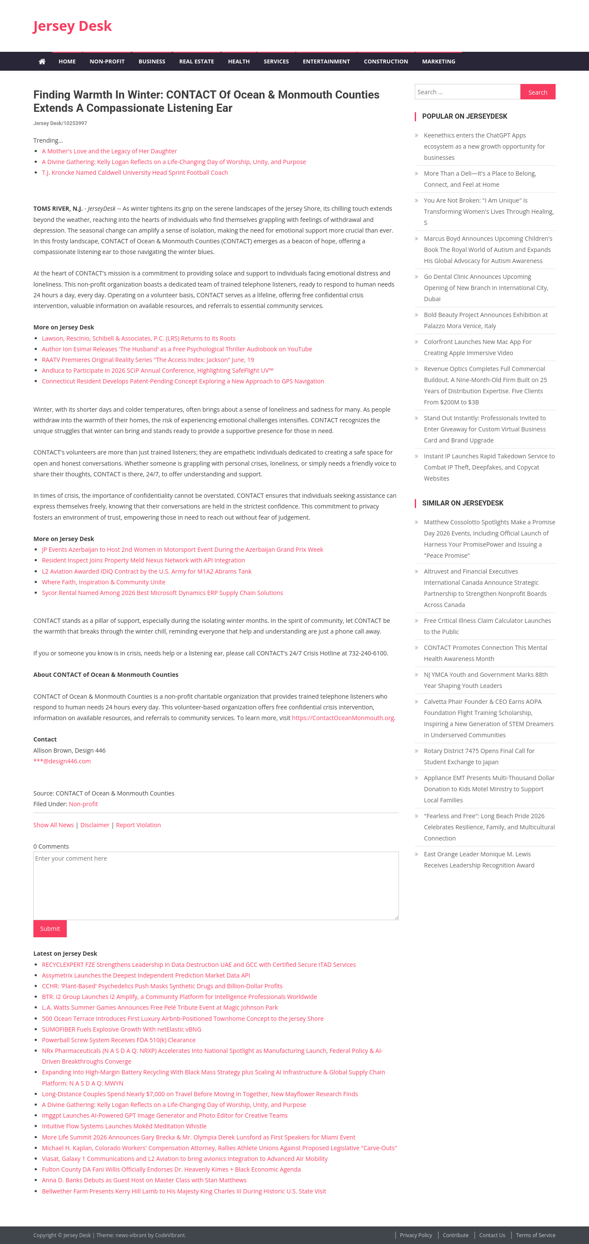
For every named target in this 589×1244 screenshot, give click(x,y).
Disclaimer (95, 825)
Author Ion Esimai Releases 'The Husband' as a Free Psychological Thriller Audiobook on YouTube (177, 349)
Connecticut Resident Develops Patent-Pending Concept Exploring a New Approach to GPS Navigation (183, 381)
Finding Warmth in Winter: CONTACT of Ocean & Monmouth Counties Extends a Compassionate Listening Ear (206, 101)
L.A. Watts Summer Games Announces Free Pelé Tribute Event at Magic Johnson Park (160, 1007)
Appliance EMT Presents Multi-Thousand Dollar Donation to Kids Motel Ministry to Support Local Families (489, 789)
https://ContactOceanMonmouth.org (343, 718)
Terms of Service (536, 1235)
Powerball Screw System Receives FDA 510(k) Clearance (119, 1040)
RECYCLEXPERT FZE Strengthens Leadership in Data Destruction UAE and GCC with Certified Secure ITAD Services (199, 964)
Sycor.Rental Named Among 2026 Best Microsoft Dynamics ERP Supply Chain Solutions (162, 593)
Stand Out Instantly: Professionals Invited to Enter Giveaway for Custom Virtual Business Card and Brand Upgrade (485, 429)
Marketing (438, 61)
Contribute (456, 1235)
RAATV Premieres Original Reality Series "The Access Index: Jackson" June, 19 (148, 360)
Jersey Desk (72, 25)
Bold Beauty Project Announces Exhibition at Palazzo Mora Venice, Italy (486, 320)
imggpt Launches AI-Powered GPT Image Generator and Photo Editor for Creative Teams (165, 1115)
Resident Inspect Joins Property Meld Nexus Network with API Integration (143, 560)
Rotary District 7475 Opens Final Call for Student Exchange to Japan (479, 756)
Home (67, 61)
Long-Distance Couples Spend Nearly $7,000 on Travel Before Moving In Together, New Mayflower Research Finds (200, 1094)
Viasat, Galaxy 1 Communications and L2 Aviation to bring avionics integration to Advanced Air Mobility (185, 1158)
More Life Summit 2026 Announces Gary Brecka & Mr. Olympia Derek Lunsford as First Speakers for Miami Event (198, 1137)
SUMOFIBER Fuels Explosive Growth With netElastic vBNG (121, 1029)
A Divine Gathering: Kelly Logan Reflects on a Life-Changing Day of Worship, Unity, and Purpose (174, 162)
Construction (386, 61)
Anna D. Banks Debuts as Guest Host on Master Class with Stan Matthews (144, 1180)
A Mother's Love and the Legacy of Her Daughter (109, 151)
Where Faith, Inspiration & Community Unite (103, 582)
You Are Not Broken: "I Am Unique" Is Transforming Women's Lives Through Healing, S (489, 211)
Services (276, 61)
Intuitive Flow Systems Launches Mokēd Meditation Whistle (124, 1126)
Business (152, 61)
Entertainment (326, 61)
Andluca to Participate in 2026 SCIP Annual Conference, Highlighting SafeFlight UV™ (158, 370)
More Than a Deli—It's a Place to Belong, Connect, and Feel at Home (480, 178)
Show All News (53, 825)
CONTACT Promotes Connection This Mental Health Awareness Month (485, 653)
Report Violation (138, 825)
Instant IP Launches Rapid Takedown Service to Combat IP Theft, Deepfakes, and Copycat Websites (489, 467)
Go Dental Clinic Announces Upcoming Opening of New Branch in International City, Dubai (486, 287)
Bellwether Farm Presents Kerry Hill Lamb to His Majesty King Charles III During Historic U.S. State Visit (184, 1191)
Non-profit (107, 61)
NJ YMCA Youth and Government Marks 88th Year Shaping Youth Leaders (486, 680)
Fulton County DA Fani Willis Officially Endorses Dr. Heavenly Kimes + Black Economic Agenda (171, 1169)
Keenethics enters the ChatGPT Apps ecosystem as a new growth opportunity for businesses (484, 146)
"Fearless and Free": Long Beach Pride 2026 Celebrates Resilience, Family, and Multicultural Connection (489, 827)
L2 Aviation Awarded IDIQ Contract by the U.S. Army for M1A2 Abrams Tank (147, 571)
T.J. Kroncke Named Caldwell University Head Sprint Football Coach (135, 172)
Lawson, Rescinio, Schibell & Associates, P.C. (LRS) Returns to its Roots (138, 338)
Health (239, 61)
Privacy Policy (416, 1235)
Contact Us (492, 1235)
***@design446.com (62, 761)
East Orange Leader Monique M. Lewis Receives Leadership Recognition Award (479, 859)
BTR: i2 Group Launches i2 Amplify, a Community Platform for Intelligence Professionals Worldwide (179, 997)
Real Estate (196, 61)
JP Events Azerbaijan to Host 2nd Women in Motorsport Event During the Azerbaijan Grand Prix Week (182, 549)
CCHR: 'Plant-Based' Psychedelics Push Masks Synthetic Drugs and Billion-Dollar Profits (162, 986)
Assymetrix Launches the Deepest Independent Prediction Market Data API (146, 975)
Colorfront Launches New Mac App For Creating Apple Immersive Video (478, 347)
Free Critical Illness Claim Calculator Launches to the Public (487, 626)
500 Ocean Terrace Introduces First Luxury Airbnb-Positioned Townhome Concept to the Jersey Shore (183, 1018)
